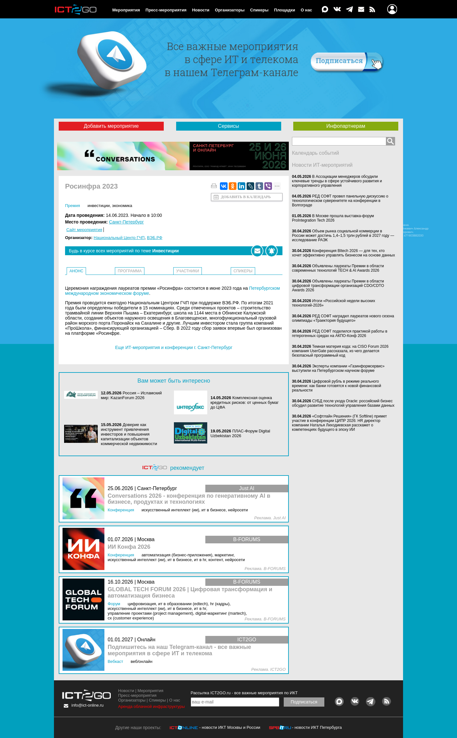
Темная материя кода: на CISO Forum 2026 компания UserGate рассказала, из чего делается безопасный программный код (340, 351)
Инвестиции (99, 205)
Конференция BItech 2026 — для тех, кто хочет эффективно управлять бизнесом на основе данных (343, 253)
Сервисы (228, 126)
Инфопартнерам (345, 126)
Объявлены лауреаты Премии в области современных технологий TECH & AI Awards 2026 (338, 268)
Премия (72, 205)
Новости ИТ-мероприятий (322, 165)
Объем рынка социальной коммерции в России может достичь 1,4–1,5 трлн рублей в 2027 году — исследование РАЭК (343, 235)
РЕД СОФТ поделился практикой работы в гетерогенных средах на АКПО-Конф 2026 (339, 333)
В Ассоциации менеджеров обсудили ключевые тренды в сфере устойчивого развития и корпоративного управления (337, 181)
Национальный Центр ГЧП (119, 237)
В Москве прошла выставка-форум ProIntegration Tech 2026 (333, 218)
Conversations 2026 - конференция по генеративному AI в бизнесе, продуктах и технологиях (189, 499)
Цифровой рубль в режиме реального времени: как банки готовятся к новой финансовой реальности (336, 385)
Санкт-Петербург (126, 221)
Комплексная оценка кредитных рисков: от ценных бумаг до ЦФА (244, 402)
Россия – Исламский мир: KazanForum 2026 (131, 395)
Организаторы (229, 10)
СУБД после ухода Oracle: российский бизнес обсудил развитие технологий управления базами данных (343, 403)
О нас (306, 10)
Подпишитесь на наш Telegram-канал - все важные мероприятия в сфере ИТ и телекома (179, 650)
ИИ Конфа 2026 (129, 547)
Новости (200, 10)
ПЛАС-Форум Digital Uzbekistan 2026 (240, 433)
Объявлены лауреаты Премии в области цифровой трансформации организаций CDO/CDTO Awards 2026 (338, 285)
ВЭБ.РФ (154, 237)
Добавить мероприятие (111, 126)
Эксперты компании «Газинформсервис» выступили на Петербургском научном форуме (338, 368)
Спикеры (259, 10)
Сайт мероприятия (84, 229)
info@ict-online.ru (87, 705)
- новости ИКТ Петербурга (317, 727)
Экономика (122, 205)
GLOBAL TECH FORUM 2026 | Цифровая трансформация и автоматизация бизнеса (190, 592)
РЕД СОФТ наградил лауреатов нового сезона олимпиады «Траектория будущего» (343, 318)
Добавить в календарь (246, 197)
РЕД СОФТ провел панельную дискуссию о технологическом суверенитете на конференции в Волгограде (340, 200)
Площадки (284, 10)
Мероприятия (126, 10)
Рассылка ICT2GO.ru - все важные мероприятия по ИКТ (244, 692)
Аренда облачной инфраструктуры (151, 706)
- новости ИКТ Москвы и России (229, 727)
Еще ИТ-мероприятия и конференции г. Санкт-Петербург (174, 347)
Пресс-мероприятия (166, 10)
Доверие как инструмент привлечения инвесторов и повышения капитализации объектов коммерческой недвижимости (129, 434)
